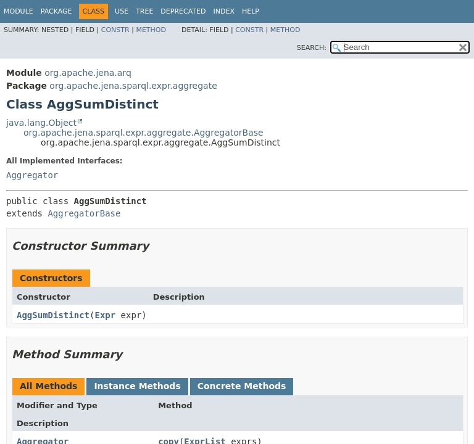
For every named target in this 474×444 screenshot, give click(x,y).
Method (151, 30)
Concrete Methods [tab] (242, 386)
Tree (144, 11)
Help (250, 11)
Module (18, 11)
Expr (104, 315)
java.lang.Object (41, 123)
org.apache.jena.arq (87, 73)
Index (223, 11)
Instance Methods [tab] (137, 386)
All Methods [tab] (48, 386)
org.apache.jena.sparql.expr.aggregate (133, 86)
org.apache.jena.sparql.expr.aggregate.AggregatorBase (143, 133)
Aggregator (32, 175)
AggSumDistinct (53, 315)
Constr (115, 30)
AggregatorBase (84, 213)
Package (56, 11)
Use (121, 11)
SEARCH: (311, 48)
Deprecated (183, 11)
